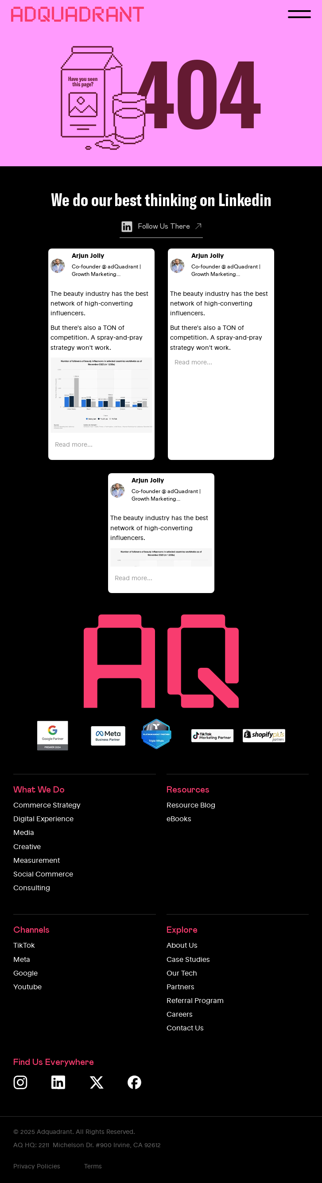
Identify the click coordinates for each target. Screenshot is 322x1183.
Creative (27, 847)
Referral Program (195, 1001)
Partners (180, 987)
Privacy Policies (36, 1167)
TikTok (24, 945)
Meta (21, 960)
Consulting (31, 888)
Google (25, 973)
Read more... (74, 445)
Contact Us (185, 1028)
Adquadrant (54, 1132)
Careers (180, 1014)
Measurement (36, 861)
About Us (182, 945)
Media (23, 833)
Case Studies (188, 960)
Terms (93, 1167)
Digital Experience (43, 819)
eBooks (179, 819)
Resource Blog (191, 805)
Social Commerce (43, 874)
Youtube (27, 987)
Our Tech (182, 973)
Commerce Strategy (47, 805)
